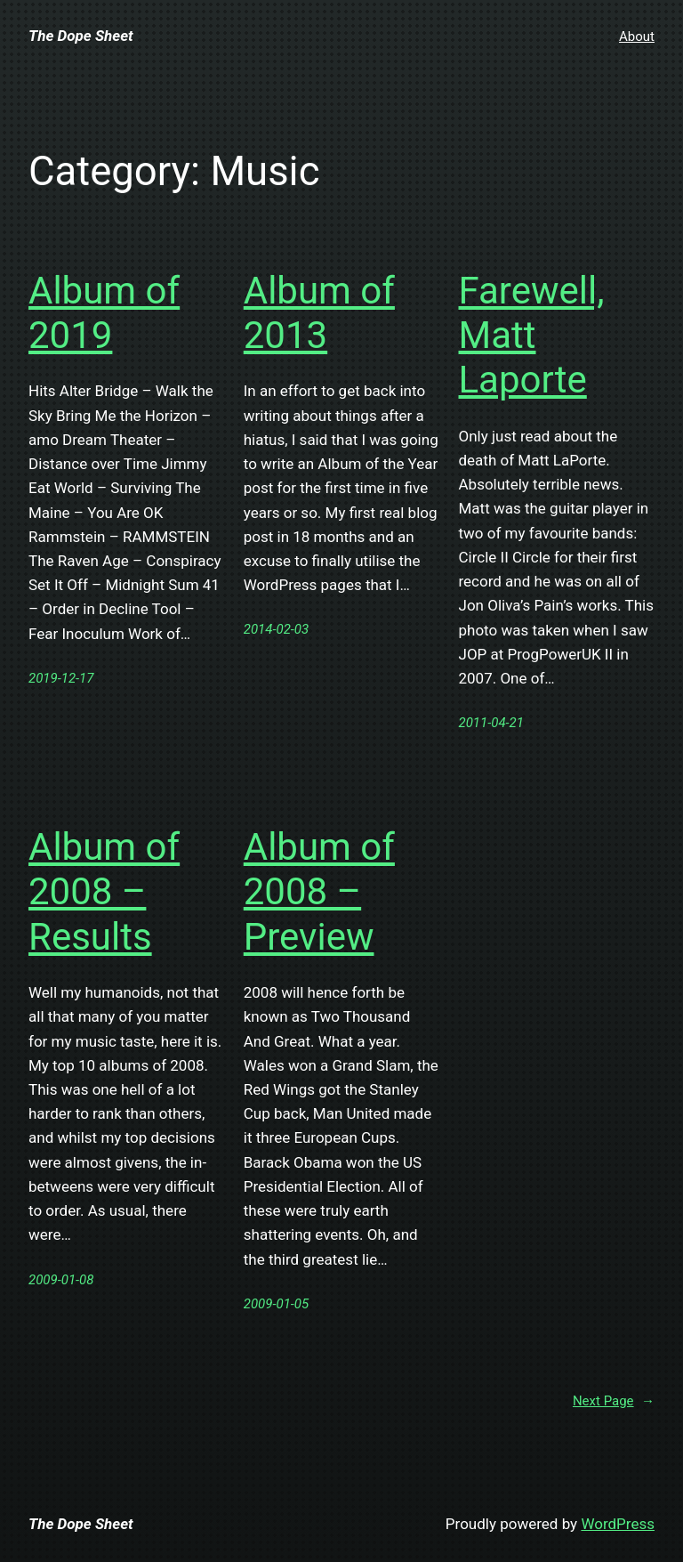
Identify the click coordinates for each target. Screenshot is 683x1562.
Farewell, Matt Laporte (532, 335)
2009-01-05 (276, 1304)
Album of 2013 (319, 313)
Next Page (614, 1401)
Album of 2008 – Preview (319, 892)
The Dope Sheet (80, 36)
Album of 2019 (104, 313)
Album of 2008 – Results (104, 892)
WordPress (618, 1524)
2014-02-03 (276, 629)
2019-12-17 (60, 678)
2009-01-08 (60, 1280)
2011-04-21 (491, 723)
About (637, 36)
